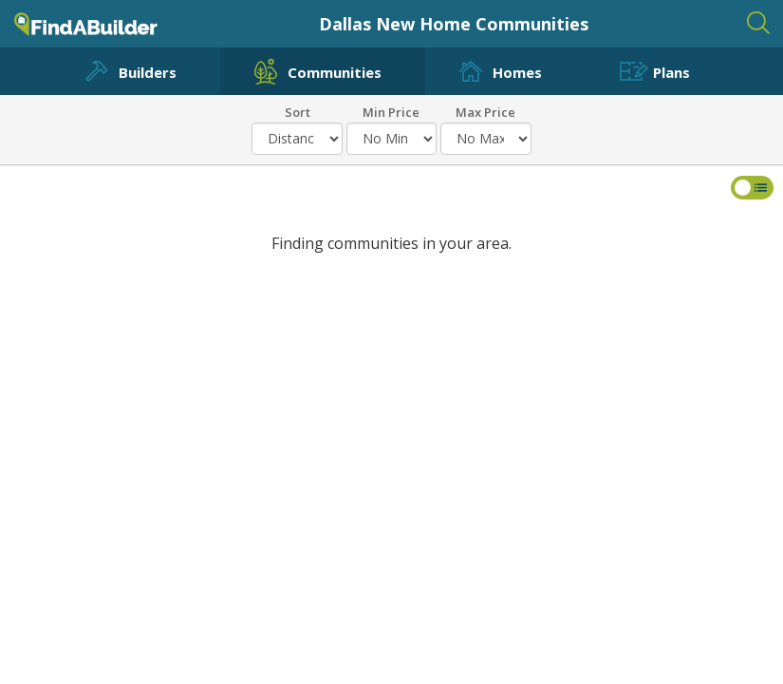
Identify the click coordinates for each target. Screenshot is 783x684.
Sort (297, 111)
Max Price (485, 111)
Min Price (391, 111)
